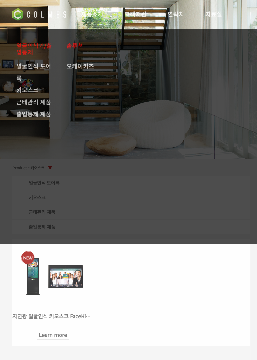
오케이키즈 (80, 66)
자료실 (214, 14)
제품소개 (93, 14)
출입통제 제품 (33, 114)
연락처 (176, 14)
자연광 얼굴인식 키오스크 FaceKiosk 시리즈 (62, 316)
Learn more (54, 335)
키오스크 (27, 90)
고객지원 (136, 14)
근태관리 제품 (33, 102)
